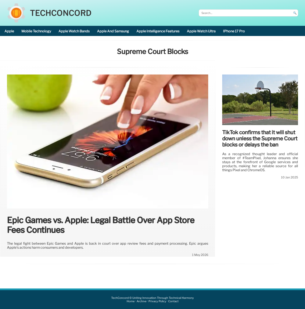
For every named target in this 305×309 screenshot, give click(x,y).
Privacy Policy (157, 301)
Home (131, 301)
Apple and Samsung (113, 31)
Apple (9, 31)
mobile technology (36, 31)
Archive (142, 301)
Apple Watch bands (74, 31)
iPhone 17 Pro (234, 31)
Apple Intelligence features (157, 31)
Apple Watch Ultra (201, 31)
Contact (173, 301)
